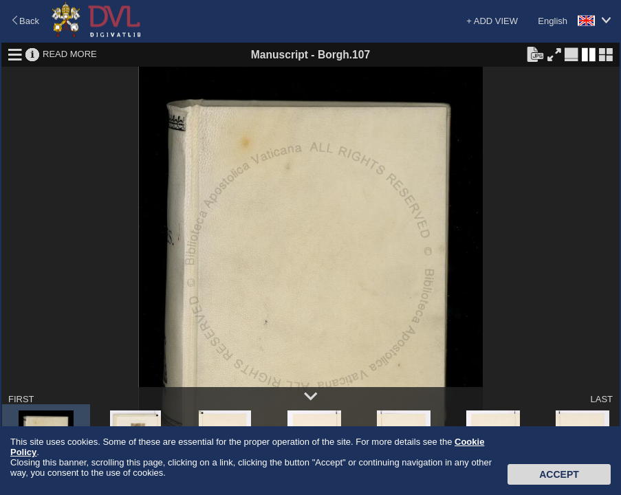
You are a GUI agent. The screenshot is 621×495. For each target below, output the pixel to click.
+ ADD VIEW (492, 21)
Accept (559, 474)
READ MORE (70, 54)
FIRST (21, 399)
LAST (601, 399)
